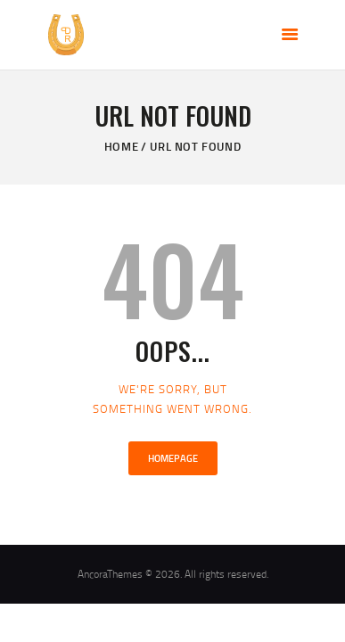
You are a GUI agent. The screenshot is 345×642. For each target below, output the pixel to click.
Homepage (173, 458)
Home (121, 146)
